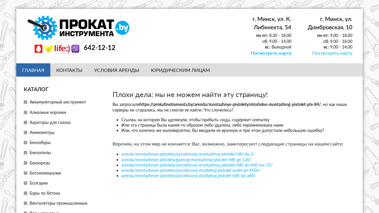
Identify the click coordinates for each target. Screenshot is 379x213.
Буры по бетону (45, 192)
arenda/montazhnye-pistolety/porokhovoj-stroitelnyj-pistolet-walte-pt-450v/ (190, 169)
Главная (33, 69)
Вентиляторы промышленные (58, 202)
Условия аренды (116, 69)
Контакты (69, 69)
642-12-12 (99, 47)
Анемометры (42, 132)
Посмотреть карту (273, 52)
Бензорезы (40, 162)
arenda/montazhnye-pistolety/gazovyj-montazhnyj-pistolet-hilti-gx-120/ (186, 159)
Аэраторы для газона (50, 122)
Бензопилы (40, 152)
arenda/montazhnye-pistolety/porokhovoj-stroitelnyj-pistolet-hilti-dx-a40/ (188, 175)
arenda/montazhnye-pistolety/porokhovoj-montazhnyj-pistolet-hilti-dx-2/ (188, 153)
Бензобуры (40, 142)
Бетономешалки (45, 172)
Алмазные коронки (48, 111)
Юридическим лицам (180, 69)
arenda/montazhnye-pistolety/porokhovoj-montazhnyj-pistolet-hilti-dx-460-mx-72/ (197, 164)
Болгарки (39, 182)
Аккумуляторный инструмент (58, 101)
